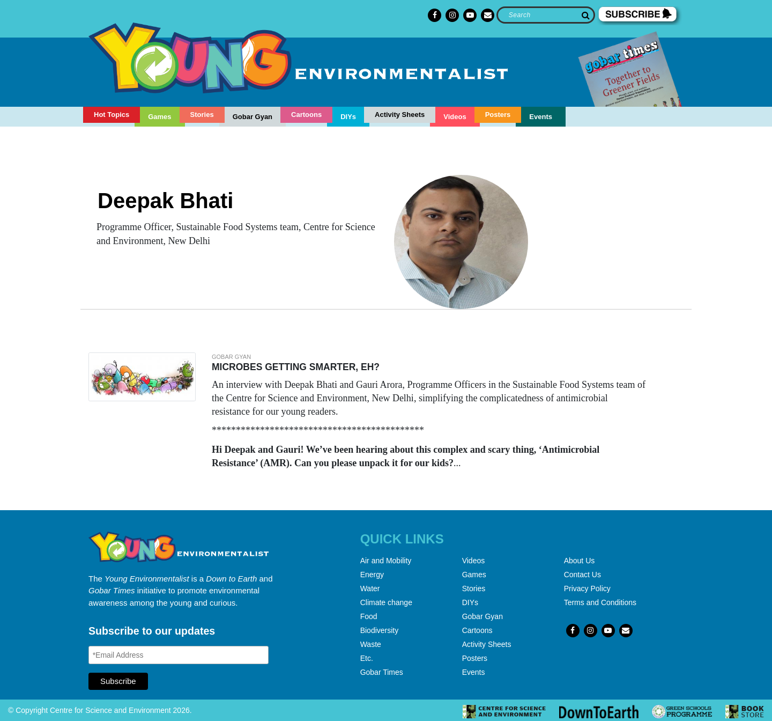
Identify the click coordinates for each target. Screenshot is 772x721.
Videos (454, 117)
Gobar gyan (231, 357)
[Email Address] (178, 655)
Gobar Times (381, 672)
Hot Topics (111, 115)
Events (540, 117)
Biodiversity (379, 630)
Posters (498, 115)
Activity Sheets (400, 115)
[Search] (545, 15)
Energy (372, 574)
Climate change (386, 602)
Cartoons (306, 115)
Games (159, 117)
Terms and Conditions (600, 602)
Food (368, 616)
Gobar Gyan (252, 117)
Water (370, 588)
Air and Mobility (386, 560)
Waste (370, 644)
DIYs (348, 117)
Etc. (366, 658)
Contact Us (582, 574)
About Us (579, 560)
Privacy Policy (587, 588)
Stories (202, 115)
